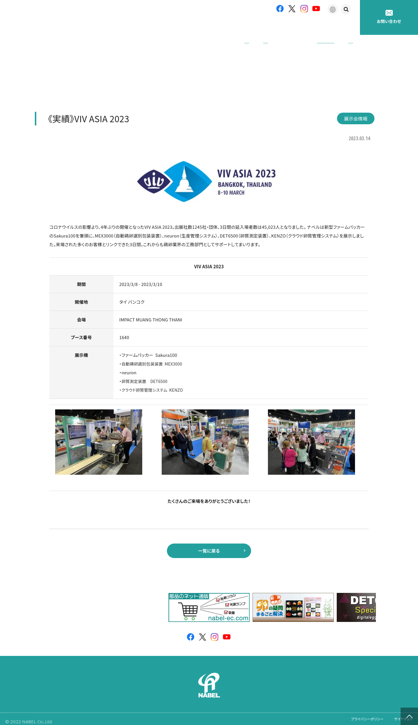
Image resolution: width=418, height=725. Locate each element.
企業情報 (188, 26)
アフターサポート (260, 26)
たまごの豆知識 (305, 26)
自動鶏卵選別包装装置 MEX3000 (154, 355)
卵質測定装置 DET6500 (146, 373)
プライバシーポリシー (358, 716)
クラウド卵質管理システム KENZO (154, 382)
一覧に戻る (208, 544)
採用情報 (344, 26)
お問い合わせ (389, 17)
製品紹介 (220, 26)
